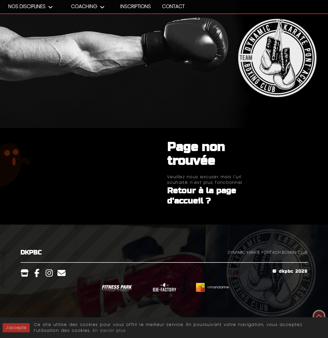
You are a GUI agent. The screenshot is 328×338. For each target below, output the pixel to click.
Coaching (84, 6)
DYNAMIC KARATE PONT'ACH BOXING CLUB (268, 252)
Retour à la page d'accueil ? (201, 196)
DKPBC (31, 252)
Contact (173, 6)
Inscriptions (135, 6)
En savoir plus (109, 330)
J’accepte (16, 328)
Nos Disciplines (26, 6)
